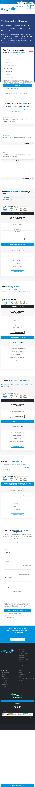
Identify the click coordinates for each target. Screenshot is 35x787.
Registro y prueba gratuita (17, 238)
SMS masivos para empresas (9, 117)
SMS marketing (10, 197)
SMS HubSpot (4, 680)
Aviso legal (23, 717)
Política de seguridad (29, 717)
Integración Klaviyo (5, 684)
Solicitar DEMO (28, 6)
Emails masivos (6, 135)
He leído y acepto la (13, 613)
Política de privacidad (17, 717)
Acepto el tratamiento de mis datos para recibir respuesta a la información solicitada (17, 616)
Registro (17, 85)
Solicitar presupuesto (17, 271)
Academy (21, 672)
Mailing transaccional (23, 659)
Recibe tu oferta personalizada (17, 250)
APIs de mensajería (5, 672)
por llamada (17, 407)
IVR (4, 152)
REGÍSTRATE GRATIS (18, 785)
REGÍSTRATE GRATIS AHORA (17, 639)
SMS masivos (22, 649)
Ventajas (21, 676)
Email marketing (22, 655)
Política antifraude (15, 718)
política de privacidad (22, 83)
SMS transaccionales (22, 197)
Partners (21, 680)
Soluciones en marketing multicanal (26, 678)
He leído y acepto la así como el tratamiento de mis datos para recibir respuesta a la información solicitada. (19, 90)
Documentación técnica (6, 688)
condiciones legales (15, 93)
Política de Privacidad (18, 88)
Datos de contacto (27, 565)
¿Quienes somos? (22, 674)
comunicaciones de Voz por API (24, 384)
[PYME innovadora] (9, 714)
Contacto (21, 670)
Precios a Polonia (26, 125)
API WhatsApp (27, 467)
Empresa (29, 547)
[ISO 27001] (4, 714)
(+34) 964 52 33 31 (20, 6)
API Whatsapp (4, 676)
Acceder (32, 6)
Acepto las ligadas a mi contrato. (16, 93)
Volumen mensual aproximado (24, 574)
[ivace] (30, 714)
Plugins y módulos (5, 678)
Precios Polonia (24, 160)
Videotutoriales (27, 672)
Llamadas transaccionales (24, 663)
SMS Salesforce (5, 682)
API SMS (3, 674)
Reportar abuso (21, 718)
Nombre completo (27, 556)
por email (17, 313)
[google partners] (15, 714)
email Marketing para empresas (19, 291)
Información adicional (17, 591)
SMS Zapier (4, 686)
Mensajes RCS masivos (24, 667)
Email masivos (22, 657)
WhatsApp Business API (8, 170)
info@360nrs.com (17, 701)
